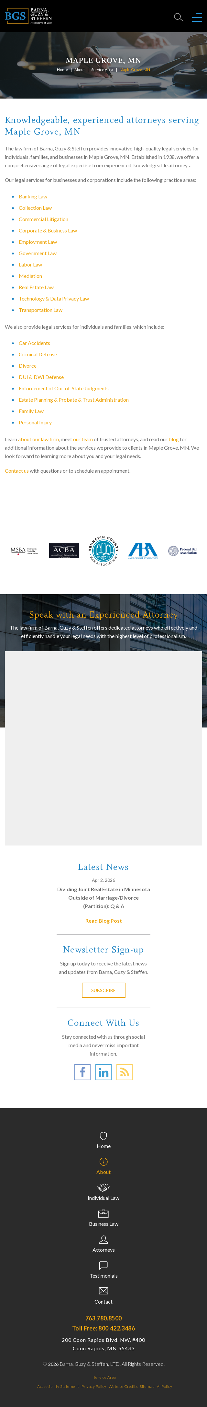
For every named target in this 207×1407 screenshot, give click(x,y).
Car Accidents (34, 343)
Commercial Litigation (43, 219)
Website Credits (123, 1386)
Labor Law (30, 264)
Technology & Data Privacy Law (54, 298)
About (79, 69)
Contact (103, 1301)
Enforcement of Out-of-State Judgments (64, 388)
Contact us (17, 470)
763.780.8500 (103, 1318)
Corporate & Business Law (48, 230)
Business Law (103, 1224)
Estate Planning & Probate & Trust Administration (74, 399)
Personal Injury (35, 422)
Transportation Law (40, 310)
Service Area (102, 69)
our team (83, 439)
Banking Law (33, 196)
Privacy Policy (94, 1386)
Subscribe (103, 990)
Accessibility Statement (58, 1386)
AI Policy (164, 1386)
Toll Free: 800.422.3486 (103, 1328)
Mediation (30, 276)
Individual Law (103, 1198)
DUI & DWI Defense (41, 377)
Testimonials (104, 1275)
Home (62, 69)
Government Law (38, 253)
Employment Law (38, 242)
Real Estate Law (36, 287)
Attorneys (104, 1250)
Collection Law (35, 208)
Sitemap (147, 1386)
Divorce (28, 365)
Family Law (31, 411)
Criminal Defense (38, 354)
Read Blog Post (103, 920)
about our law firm (38, 439)
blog (174, 439)
